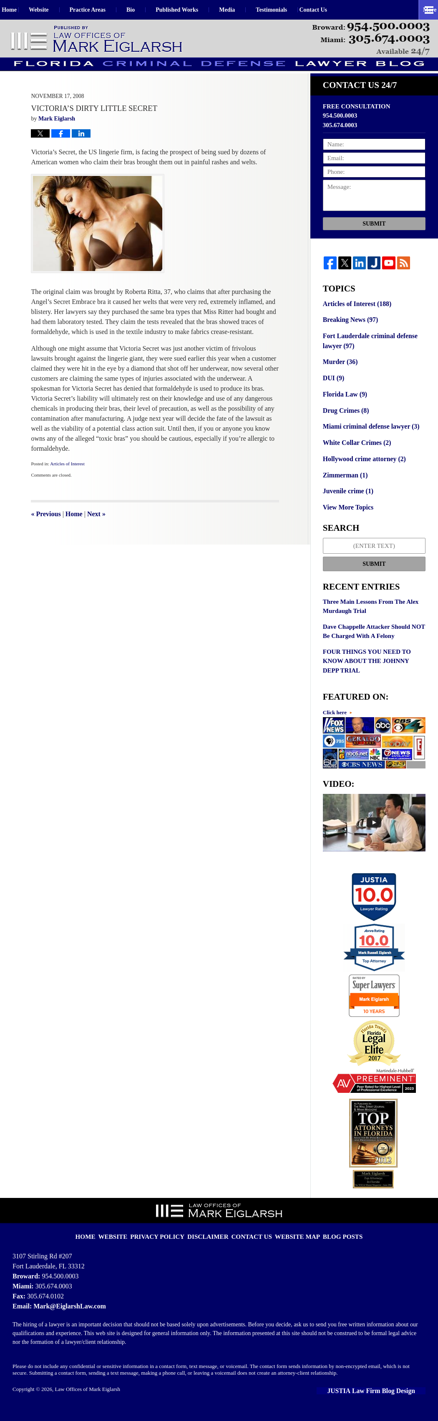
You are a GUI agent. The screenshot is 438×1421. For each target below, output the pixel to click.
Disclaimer (211, 1240)
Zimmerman (344, 487)
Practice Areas (105, 10)
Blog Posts (331, 1240)
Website (56, 10)
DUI (333, 393)
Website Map (291, 1240)
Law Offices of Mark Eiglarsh (87, 1399)
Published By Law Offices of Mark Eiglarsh (371, 39)
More (422, 10)
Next (96, 531)
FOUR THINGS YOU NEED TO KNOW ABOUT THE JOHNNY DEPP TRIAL (367, 671)
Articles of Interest (67, 481)
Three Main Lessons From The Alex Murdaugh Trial (371, 617)
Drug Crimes (345, 424)
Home (17, 10)
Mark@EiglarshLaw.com (67, 1315)
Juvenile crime (347, 502)
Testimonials (289, 10)
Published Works (194, 10)
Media (244, 10)
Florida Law (344, 408)
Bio (148, 10)
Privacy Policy (166, 1240)
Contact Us (339, 10)
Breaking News (349, 337)
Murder (339, 377)
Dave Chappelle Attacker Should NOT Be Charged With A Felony (374, 642)
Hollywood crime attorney (362, 471)
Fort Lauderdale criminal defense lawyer (368, 357)
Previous (45, 531)
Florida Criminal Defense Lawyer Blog (97, 39)
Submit (373, 241)
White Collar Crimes (355, 455)
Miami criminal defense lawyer (369, 440)
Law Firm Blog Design (387, 1400)
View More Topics (347, 518)
